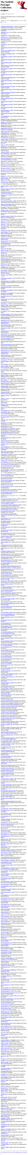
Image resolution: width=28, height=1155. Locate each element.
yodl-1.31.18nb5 (5, 1147)
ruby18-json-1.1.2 (5, 978)
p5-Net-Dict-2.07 (5, 518)
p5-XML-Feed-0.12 (5, 697)
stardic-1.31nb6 (4, 1043)
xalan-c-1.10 (4, 1103)
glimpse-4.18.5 (4, 241)
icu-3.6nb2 (3, 302)
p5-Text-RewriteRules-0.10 (7, 632)
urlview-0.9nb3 (4, 1089)
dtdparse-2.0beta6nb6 (6, 204)
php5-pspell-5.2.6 (5, 832)
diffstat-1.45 (4, 180)
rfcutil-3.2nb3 (4, 923)
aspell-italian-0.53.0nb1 (6, 83)
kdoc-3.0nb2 (4, 379)
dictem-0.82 (4, 173)
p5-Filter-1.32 (4, 495)
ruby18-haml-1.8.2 (5, 964)
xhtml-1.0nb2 (4, 1115)
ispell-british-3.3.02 (5, 322)
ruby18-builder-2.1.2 (6, 944)
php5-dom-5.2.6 (5, 842)
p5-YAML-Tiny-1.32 (6, 813)
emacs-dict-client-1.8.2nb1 (7, 216)
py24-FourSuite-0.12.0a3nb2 (8, 860)
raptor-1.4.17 (4, 918)
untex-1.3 (3, 1086)
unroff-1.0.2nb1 (4, 1083)
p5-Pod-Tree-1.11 (5, 548)
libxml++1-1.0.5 (5, 401)
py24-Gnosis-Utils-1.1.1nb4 (7, 892)
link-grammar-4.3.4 (5, 410)
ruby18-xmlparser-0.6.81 (7, 1023)
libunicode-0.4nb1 (5, 392)
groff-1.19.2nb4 (4, 250)
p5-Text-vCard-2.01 (5, 664)
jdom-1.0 (3, 370)
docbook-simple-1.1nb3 (6, 186)
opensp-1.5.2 (4, 460)
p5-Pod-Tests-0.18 (5, 545)
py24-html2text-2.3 (5, 895)
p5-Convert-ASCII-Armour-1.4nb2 (9, 463)
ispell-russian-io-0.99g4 (6, 347)
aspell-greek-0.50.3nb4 (6, 80)
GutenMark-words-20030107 (8, 29)
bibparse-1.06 (4, 125)
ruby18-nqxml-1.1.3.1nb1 (7, 995)
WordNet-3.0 (4, 35)
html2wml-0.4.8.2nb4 (6, 278)
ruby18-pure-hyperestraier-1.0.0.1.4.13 (10, 998)
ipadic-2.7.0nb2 (4, 305)
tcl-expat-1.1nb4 (5, 1056)
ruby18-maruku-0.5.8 (6, 989)
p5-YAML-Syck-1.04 (6, 810)
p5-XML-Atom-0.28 (6, 670)
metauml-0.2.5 (4, 434)
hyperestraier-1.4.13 (5, 299)
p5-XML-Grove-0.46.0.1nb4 (8, 715)
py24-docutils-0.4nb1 (6, 878)
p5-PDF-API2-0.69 (5, 527)
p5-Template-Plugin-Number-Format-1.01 (11, 566)
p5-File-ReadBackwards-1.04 (8, 492)
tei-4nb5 (3, 1060)
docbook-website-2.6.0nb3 (7, 189)
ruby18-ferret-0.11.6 (6, 961)
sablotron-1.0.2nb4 (5, 1029)
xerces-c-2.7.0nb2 (5, 1107)
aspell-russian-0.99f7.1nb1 (7, 98)
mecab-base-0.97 (5, 425)
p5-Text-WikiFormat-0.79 (7, 655)
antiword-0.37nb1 (5, 38)
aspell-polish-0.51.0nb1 (6, 89)
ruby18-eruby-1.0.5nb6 (6, 952)
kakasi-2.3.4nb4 (4, 375)
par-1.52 (3, 826)
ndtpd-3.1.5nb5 (4, 448)
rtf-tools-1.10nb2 (5, 932)
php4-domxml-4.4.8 (5, 836)
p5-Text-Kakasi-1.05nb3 (7, 612)
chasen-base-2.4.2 (5, 149)
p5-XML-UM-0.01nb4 (6, 784)
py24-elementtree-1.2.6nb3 (7, 881)
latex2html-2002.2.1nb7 (6, 381)
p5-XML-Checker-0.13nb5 (7, 682)
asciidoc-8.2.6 (4, 41)
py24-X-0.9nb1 (4, 870)
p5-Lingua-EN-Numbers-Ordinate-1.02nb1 (11, 504)
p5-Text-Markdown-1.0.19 (7, 617)
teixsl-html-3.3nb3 (5, 1065)
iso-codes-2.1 (4, 311)
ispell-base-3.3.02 (5, 320)
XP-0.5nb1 (3, 1139)
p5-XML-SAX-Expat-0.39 (7, 765)
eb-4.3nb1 (3, 207)
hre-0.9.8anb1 (4, 270)
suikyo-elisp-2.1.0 (5, 1051)
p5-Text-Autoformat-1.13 (7, 569)
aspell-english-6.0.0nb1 (6, 62)
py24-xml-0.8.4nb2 (5, 909)
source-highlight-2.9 (6, 1040)
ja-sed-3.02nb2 (4, 364)
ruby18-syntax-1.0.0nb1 (6, 1017)
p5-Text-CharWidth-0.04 (7, 586)
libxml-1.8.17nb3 (5, 395)
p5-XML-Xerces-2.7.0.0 (6, 805)
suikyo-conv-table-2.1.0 (6, 1048)
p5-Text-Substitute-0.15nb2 (7, 641)
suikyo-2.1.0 (4, 1046)
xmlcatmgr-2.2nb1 (5, 1124)
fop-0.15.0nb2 (4, 232)
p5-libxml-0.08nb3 (5, 819)
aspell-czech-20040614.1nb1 (8, 53)
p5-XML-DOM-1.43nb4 (7, 688)
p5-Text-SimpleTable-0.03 (7, 638)
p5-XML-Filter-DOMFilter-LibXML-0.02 (11, 703)
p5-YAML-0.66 (4, 808)
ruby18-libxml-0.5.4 (6, 984)
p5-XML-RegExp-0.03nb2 (7, 759)
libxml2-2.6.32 (4, 404)
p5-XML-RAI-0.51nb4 (6, 750)
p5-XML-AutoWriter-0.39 (7, 679)
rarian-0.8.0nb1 (4, 919)
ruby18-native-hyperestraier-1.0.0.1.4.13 (10, 992)
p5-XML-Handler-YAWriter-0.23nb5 (10, 721)
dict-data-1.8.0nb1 (5, 168)
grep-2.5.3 (3, 248)
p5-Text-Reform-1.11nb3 (7, 629)
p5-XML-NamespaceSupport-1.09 (9, 737)
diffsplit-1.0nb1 (4, 177)
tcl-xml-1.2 (3, 1059)
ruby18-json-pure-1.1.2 (6, 981)
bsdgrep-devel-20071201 (7, 128)
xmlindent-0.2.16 (5, 1126)
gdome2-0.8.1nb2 (5, 238)
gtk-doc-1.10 (4, 255)
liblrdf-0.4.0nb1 (4, 386)
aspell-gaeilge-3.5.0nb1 (6, 74)
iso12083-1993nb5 (5, 314)
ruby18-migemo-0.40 (6, 437)
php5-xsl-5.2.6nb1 (5, 843)
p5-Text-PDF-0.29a (5, 620)
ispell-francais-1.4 (5, 331)
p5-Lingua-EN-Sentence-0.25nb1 (9, 507)
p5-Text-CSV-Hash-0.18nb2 (7, 578)
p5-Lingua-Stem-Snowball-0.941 (9, 513)
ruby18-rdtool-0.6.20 (6, 1001)
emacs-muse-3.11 (5, 219)
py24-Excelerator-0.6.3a (6, 857)
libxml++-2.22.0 (5, 398)
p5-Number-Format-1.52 (7, 521)
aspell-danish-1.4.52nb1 (6, 56)
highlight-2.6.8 (4, 267)
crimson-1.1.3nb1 (5, 155)
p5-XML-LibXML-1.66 (6, 724)
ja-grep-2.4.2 (4, 359)
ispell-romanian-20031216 (7, 341)
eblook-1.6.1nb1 (5, 210)
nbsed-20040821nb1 (6, 447)
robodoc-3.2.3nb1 (5, 929)
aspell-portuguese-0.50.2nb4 (7, 92)
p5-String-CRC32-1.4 (6, 560)
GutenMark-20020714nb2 (7, 26)
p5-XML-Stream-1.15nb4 (7, 778)
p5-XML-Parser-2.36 (6, 746)
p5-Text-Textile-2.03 (6, 649)
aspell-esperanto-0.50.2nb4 (7, 65)
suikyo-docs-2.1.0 (5, 1049)
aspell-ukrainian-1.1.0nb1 (7, 110)
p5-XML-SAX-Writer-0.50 (7, 768)
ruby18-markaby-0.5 (6, 987)
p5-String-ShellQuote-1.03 (7, 563)
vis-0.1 (2, 1092)
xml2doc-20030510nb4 (6, 1121)
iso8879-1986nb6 (5, 317)
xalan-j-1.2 (3, 1104)
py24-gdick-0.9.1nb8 (6, 889)
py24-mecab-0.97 (5, 904)
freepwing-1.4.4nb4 (5, 235)
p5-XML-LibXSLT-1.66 (6, 734)
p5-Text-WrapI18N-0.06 (6, 658)
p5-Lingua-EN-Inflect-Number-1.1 (9, 501)
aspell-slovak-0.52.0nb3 (6, 101)
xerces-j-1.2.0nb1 (5, 1110)
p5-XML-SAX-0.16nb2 (6, 762)
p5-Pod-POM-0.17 (5, 539)
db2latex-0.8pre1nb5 (6, 158)
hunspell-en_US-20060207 (7, 293)
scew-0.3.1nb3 (4, 1037)
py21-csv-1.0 (4, 876)
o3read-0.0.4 (4, 454)
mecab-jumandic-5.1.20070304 (8, 431)
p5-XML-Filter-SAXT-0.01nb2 (8, 712)
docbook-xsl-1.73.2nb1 (6, 194)
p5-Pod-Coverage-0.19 (6, 533)
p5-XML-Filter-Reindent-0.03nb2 (9, 709)
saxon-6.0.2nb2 (4, 1034)
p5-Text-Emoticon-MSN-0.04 (8, 603)
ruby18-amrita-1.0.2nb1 (6, 939)
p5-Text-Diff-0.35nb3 (6, 595)
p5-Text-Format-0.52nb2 (7, 606)
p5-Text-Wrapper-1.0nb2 (7, 661)
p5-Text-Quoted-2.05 (6, 623)
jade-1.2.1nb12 (4, 366)
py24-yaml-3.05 (5, 912)
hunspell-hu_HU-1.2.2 (6, 296)
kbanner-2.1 (4, 378)
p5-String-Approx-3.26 (6, 557)
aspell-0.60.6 (4, 44)
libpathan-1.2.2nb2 (5, 389)
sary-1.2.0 (3, 1032)
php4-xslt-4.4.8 (4, 839)
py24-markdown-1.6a (6, 901)
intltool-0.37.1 (4, 303)
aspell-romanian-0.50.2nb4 (7, 95)
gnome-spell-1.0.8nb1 (6, 245)
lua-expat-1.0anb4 (5, 416)
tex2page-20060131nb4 (6, 1071)
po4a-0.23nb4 (4, 846)
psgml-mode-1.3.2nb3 (6, 852)
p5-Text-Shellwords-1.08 (7, 635)
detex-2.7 (3, 163)
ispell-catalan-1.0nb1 (6, 325)
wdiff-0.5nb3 (4, 1097)
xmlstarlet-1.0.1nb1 (5, 1132)
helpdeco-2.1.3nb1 (5, 263)
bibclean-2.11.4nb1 (5, 119)
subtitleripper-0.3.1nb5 (6, 1044)
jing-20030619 (4, 373)
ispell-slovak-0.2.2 (5, 350)
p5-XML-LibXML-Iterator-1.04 (8, 731)
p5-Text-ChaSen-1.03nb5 (7, 583)
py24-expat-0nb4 (5, 884)
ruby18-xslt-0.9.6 (5, 1027)
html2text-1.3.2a (5, 274)
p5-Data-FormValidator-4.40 (7, 480)
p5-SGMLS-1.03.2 (5, 554)
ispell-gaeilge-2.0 (5, 334)
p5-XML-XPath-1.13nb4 (7, 793)
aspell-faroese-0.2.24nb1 (7, 68)
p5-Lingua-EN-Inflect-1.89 (7, 499)
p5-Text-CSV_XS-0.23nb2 (7, 580)
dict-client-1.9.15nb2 (6, 164)
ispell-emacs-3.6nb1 (5, 328)
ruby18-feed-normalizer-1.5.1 (8, 958)
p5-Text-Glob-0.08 (5, 609)
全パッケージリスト (22, 1152)
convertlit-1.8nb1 (5, 152)
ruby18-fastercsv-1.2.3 (6, 955)
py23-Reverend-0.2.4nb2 (7, 865)
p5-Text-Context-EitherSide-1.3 (8, 589)
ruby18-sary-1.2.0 (5, 1011)
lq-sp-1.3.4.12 (4, 415)
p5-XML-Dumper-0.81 (6, 691)
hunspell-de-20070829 (6, 287)
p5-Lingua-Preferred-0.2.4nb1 (8, 510)
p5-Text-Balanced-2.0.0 (6, 572)
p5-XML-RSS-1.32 (5, 753)
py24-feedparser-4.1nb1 (6, 886)
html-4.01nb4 (4, 271)
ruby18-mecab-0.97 (5, 991)
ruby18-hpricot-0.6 (5, 967)
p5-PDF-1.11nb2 (5, 524)
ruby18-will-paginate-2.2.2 (7, 1020)
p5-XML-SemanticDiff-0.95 (7, 772)
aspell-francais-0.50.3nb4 (7, 71)
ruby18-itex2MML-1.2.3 (7, 975)
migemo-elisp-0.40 (5, 440)
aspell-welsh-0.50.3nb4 (6, 113)
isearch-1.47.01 (4, 308)
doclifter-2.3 (4, 197)
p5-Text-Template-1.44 (6, 646)
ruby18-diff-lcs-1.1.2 (6, 950)
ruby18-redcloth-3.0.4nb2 (7, 1004)
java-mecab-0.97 (5, 369)
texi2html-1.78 (4, 1074)
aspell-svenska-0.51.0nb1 (7, 107)
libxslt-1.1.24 (4, 407)
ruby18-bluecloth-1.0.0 (6, 942)
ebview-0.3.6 (4, 213)
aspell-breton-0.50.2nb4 (6, 47)
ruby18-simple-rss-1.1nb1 (7, 1012)
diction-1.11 (4, 176)
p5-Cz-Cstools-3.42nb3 (6, 477)
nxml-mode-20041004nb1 (7, 451)
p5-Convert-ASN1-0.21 (6, 466)
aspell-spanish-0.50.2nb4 (7, 104)
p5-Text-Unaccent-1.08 (6, 652)
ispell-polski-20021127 (6, 338)
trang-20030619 (4, 1077)
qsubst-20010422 (5, 916)
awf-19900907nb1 (5, 116)
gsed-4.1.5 (3, 252)
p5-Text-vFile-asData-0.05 (7, 667)
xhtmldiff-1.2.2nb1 (5, 1118)
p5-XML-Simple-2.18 (6, 775)
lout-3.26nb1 (4, 412)
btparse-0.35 (4, 131)
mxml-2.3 (3, 442)
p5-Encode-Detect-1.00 (6, 486)
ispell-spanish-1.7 (5, 352)
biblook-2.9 (3, 122)
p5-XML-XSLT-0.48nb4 (7, 798)
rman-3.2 (3, 926)
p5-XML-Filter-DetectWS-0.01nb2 (9, 706)
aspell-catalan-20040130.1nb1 (8, 50)
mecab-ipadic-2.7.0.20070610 (8, 428)
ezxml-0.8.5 (3, 227)
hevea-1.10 (3, 265)
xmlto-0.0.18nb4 (5, 1135)
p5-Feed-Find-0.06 (5, 489)
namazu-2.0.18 (4, 444)
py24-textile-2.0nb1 (5, 906)
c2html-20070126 (5, 133)
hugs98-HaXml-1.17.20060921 (8, 281)
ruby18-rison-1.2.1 (5, 1006)
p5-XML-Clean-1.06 (6, 685)
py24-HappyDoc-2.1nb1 (6, 862)
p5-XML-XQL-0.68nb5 (6, 795)
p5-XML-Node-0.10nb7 (6, 740)
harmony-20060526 (5, 259)
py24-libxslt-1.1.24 (5, 899)
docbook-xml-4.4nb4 (6, 191)
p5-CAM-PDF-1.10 (5, 462)
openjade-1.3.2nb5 (5, 457)
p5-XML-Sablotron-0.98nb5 (7, 769)
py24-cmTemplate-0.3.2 (6, 873)
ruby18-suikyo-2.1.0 (6, 1015)
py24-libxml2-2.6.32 (6, 898)
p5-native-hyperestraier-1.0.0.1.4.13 (9, 823)
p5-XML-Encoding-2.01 (7, 694)
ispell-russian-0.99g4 (6, 344)
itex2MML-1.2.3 (5, 358)
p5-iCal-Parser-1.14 (5, 816)
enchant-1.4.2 (4, 222)
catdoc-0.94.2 (4, 135)
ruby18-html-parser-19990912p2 (8, 970)
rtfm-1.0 (3, 933)
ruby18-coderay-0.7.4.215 (7, 947)
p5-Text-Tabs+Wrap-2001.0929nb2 (9, 644)
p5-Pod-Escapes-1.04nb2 (7, 536)
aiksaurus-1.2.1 (4, 37)
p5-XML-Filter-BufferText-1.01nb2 (9, 700)
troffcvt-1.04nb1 (5, 1080)
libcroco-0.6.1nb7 (5, 383)
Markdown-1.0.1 (5, 32)
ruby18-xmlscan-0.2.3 (6, 1026)
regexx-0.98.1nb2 (5, 921)
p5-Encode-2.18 (5, 483)
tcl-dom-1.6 (3, 1053)
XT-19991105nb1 (5, 1144)
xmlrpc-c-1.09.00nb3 (6, 1129)
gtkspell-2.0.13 (4, 257)
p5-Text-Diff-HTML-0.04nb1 (8, 598)
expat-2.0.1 (3, 224)
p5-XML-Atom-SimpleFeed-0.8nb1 (9, 673)
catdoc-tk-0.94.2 (5, 138)
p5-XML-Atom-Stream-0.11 (7, 676)
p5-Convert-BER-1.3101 (7, 469)
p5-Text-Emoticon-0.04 (6, 601)
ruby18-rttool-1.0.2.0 (6, 1008)
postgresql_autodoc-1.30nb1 (7, 849)
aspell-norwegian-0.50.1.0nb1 (8, 86)
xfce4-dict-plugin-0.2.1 (6, 1113)
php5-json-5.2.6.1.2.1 (6, 829)
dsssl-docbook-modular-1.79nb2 (8, 201)
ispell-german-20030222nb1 (7, 335)
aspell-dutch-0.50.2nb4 (6, 59)
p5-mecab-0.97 (4, 822)
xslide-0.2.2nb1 (4, 1142)
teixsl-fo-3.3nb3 (5, 1062)
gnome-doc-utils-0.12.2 (6, 242)
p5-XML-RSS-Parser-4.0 (7, 756)
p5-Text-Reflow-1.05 (6, 626)
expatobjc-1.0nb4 (5, 225)
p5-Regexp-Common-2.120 (7, 551)
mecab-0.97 (3, 422)
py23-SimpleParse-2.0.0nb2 (7, 868)
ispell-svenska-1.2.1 (5, 355)
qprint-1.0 (3, 915)
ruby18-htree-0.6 (5, 972)
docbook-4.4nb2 (5, 182)
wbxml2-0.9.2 (4, 1094)
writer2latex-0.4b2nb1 (6, 1099)
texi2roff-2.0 (4, 1075)
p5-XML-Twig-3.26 (5, 781)
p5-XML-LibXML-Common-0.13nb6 (10, 727)
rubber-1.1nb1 (4, 936)
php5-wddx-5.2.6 (5, 834)
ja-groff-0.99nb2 (5, 361)
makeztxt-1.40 (4, 419)
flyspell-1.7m (4, 230)
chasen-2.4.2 (4, 146)
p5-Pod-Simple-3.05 (6, 542)
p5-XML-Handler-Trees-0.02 (8, 718)
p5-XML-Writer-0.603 (6, 787)
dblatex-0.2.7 (4, 161)
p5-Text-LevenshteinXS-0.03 (8, 614)
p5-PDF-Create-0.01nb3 (6, 530)
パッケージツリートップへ (8, 1152)
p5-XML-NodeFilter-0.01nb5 (8, 743)
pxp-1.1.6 (3, 854)
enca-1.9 (3, 220)
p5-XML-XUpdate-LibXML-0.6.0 (9, 801)
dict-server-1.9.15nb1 (6, 169)
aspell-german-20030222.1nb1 (8, 77)
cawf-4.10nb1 (4, 141)
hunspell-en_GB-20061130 (7, 290)
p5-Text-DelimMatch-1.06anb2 (8, 592)
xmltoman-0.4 (4, 1138)
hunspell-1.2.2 (4, 285)
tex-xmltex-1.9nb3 (5, 1068)
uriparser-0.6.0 (4, 1088)
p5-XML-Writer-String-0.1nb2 (8, 790)
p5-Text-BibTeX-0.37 (6, 575)
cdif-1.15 (3, 144)
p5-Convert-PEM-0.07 (6, 474)
